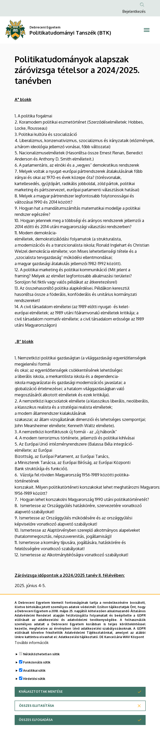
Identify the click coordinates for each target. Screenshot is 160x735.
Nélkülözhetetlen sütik (41, 659)
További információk (32, 648)
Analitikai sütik (34, 676)
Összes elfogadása (36, 725)
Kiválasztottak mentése (41, 697)
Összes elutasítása (36, 711)
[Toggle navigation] (146, 30)
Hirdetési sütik (34, 684)
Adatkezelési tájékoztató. (79, 642)
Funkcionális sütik (36, 667)
